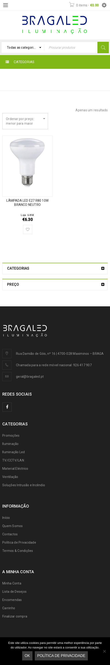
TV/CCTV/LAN (13, 460)
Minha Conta (11, 583)
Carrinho (8, 608)
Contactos (10, 534)
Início (80, 76)
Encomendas (12, 600)
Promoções (10, 435)
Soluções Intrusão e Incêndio (23, 485)
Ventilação (10, 477)
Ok (27, 656)
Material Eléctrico (15, 468)
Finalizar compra (14, 616)
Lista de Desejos (14, 591)
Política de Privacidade (19, 542)
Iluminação (10, 444)
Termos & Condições (17, 551)
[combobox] (22, 47)
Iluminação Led (13, 452)
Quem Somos (12, 526)
